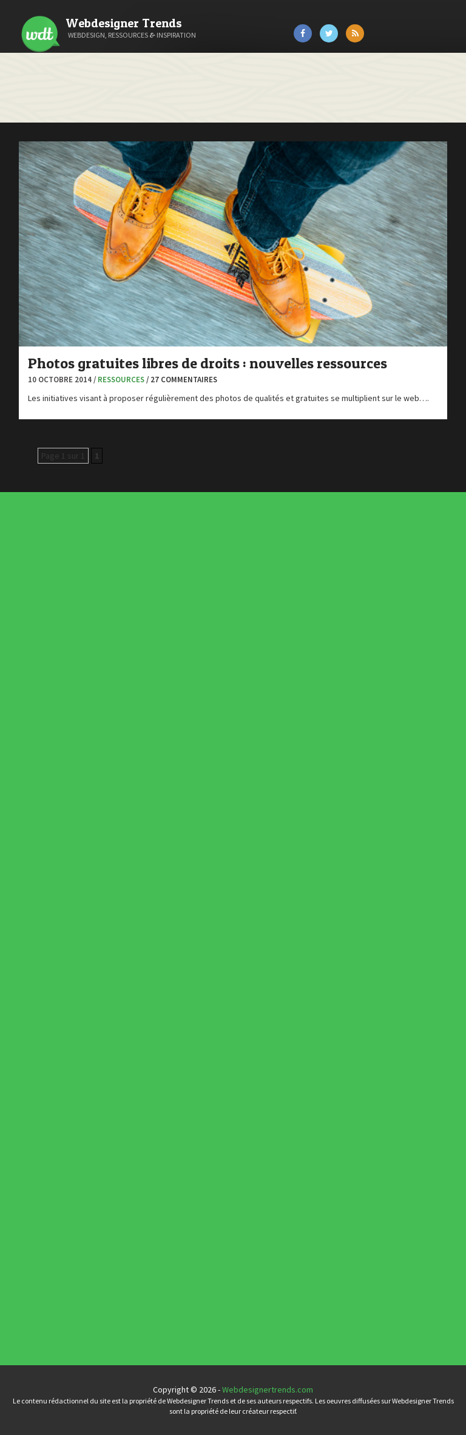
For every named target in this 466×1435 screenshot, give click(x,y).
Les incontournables (141, 1087)
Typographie (136, 810)
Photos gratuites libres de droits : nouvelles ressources (207, 363)
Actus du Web (136, 781)
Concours (135, 785)
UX (133, 812)
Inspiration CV (140, 1096)
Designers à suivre (137, 790)
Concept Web (136, 783)
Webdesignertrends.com (267, 1389)
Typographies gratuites (142, 1091)
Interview (135, 798)
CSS (134, 788)
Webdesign (135, 814)
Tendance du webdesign (142, 1089)
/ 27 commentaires (181, 379)
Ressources (121, 379)
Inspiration (135, 795)
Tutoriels (135, 807)
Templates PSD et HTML (142, 1098)
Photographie (136, 802)
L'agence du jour (137, 800)
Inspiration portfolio (141, 1094)
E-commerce (136, 793)
